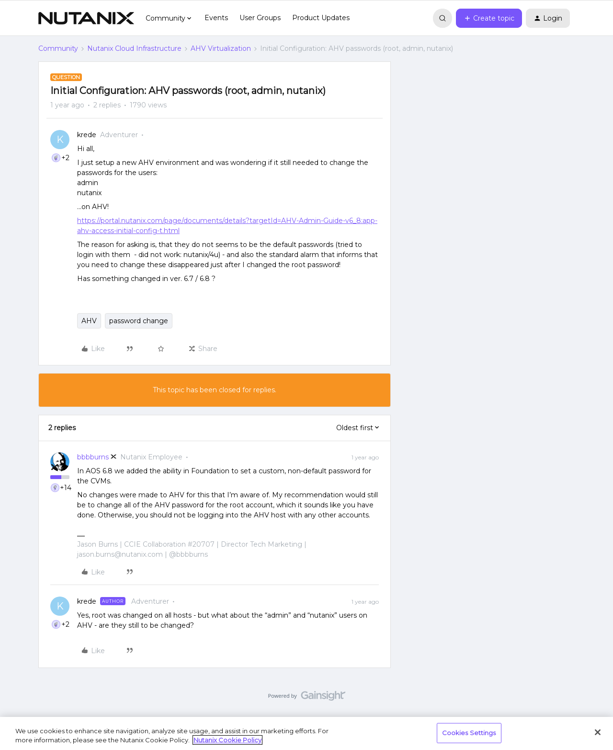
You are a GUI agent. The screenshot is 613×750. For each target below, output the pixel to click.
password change (138, 320)
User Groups (260, 17)
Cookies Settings (469, 733)
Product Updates (321, 17)
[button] (489, 18)
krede (86, 134)
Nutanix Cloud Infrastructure (134, 48)
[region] (306, 733)
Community (58, 48)
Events (216, 17)
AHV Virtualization (221, 48)
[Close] (597, 732)
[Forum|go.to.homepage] (86, 18)
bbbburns (93, 457)
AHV (89, 320)
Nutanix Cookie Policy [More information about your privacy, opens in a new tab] (227, 740)
